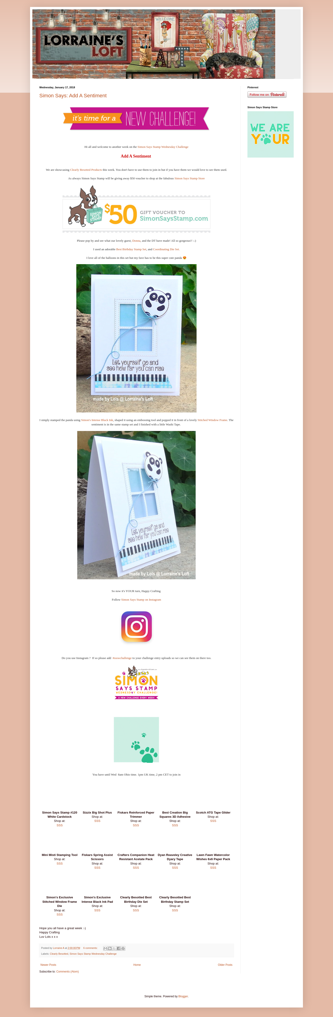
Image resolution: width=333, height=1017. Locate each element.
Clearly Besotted (59, 953)
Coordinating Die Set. (166, 249)
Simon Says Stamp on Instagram (141, 599)
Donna (136, 240)
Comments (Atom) (67, 971)
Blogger (183, 996)
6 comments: (90, 948)
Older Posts (225, 964)
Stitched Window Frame (212, 420)
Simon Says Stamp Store (190, 178)
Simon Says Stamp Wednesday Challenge (163, 147)
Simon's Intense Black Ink (96, 420)
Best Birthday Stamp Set (131, 249)
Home (137, 964)
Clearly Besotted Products (86, 169)
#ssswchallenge (122, 658)
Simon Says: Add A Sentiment (73, 95)
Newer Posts (48, 964)
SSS (60, 825)
